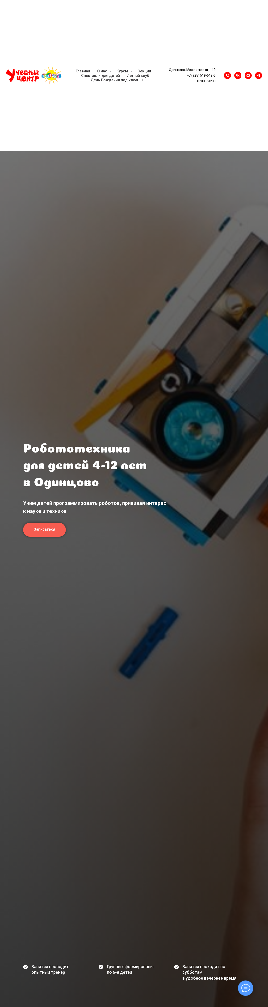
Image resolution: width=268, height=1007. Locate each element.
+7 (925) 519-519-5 (201, 75)
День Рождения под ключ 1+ (117, 80)
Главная (83, 71)
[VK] (237, 75)
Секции (144, 71)
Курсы (123, 71)
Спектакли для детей (100, 75)
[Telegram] (258, 75)
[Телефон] (227, 75)
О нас (102, 71)
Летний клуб (138, 75)
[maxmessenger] (248, 75)
